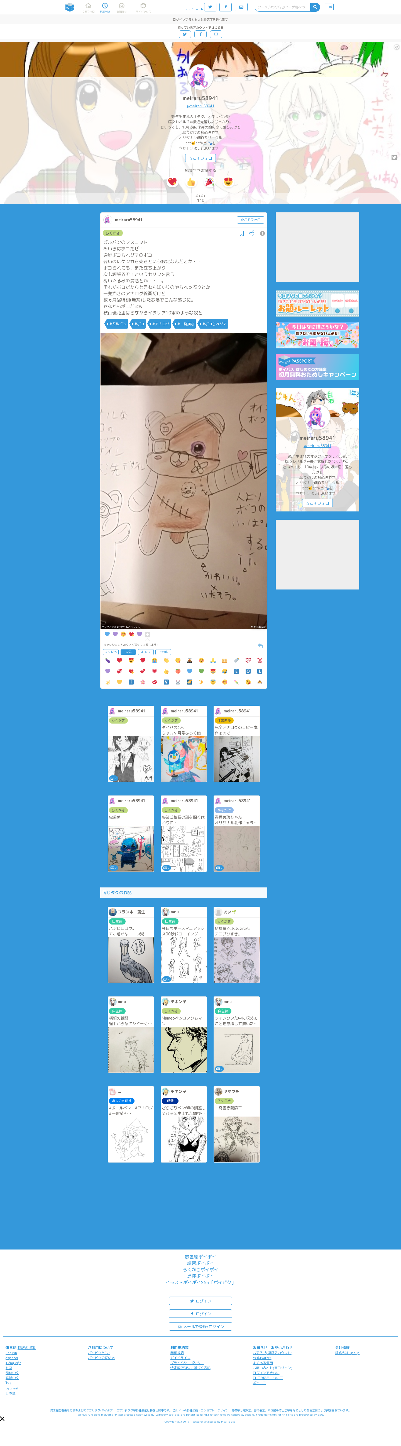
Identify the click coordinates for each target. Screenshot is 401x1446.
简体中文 (12, 1372)
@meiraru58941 (200, 105)
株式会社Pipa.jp (347, 1352)
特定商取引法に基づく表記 (190, 1367)
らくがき (113, 233)
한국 (9, 1367)
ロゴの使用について (268, 1377)
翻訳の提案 (27, 1347)
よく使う (111, 652)
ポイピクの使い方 (101, 1357)
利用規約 (177, 1352)
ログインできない (266, 1372)
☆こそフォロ (200, 158)
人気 (128, 652)
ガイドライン (180, 1357)
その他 (163, 652)
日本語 (11, 1393)
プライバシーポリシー (187, 1362)
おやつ (145, 652)
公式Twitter (262, 1357)
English (11, 1352)
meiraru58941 (201, 98)
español (12, 1357)
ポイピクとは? (99, 1352)
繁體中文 (12, 1377)
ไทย (8, 1383)
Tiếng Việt (13, 1362)
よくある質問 (263, 1362)
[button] (2, 1418)
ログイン (200, 1300)
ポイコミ (259, 1383)
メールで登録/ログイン (200, 1326)
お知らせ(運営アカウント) (272, 1352)
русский (12, 1388)
